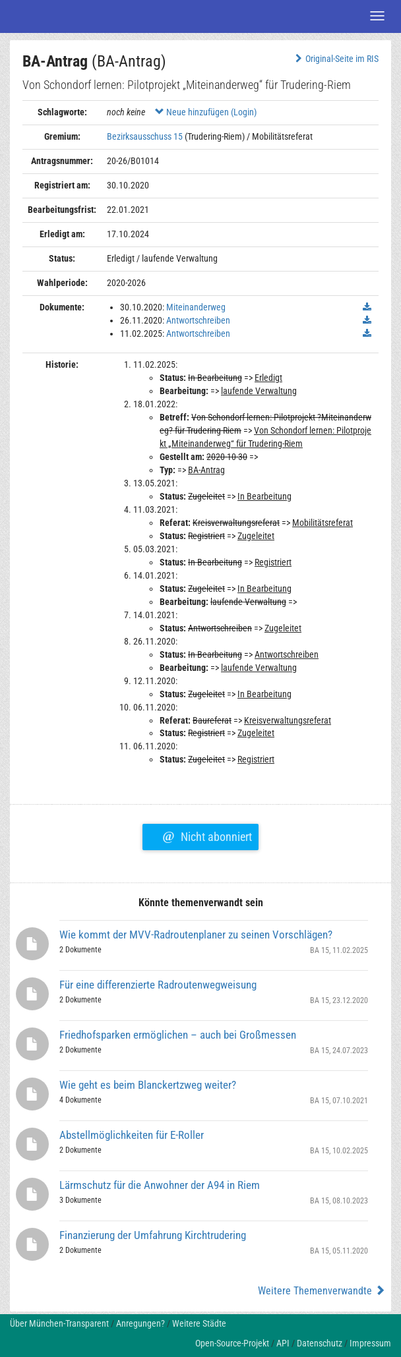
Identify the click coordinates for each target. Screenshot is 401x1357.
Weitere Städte (199, 1323)
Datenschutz (319, 1343)
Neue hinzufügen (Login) (206, 112)
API (283, 1343)
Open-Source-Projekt (232, 1343)
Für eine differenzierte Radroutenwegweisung (158, 984)
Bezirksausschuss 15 (145, 136)
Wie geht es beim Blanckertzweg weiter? (147, 1084)
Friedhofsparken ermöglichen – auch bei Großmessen (177, 1034)
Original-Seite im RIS (335, 58)
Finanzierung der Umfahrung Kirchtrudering (152, 1235)
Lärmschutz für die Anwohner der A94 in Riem (159, 1185)
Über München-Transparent (59, 1323)
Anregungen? (140, 1323)
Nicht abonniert (206, 835)
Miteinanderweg (196, 307)
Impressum (370, 1343)
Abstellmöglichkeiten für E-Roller (131, 1134)
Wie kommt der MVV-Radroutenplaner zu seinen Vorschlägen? (195, 934)
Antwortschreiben (198, 320)
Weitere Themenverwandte (321, 1291)
